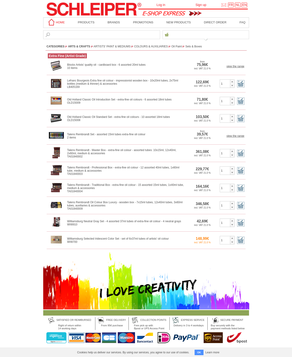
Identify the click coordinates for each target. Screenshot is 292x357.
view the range (235, 66)
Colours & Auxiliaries (151, 46)
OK (199, 352)
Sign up (201, 5)
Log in (161, 5)
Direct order (215, 22)
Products (86, 22)
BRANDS (113, 22)
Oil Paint (176, 46)
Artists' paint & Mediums (112, 46)
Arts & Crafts (79, 46)
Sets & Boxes (193, 46)
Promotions (143, 22)
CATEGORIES (55, 46)
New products (178, 22)
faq (242, 22)
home (56, 22)
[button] (232, 82)
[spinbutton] (225, 83)
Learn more (212, 352)
